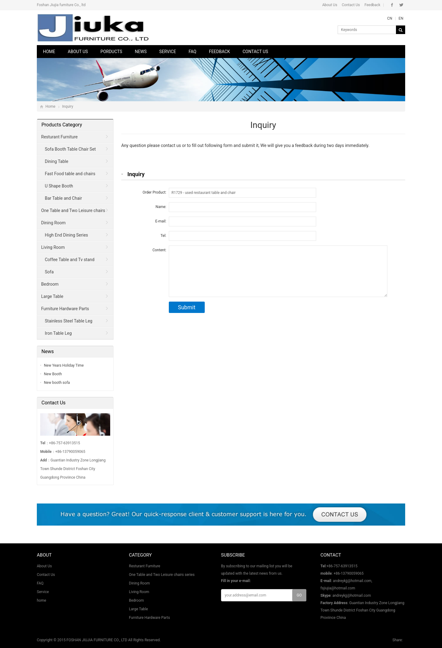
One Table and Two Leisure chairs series (71, 212)
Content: (159, 250)
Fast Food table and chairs (70, 173)
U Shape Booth (59, 185)
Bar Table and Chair (63, 198)
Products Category (61, 125)
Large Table (52, 296)
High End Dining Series (66, 235)
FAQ (192, 51)
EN (401, 18)
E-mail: (160, 221)
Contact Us (351, 5)
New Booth (53, 374)
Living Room (53, 247)
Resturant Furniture (59, 136)
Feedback (372, 5)
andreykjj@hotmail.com (351, 595)
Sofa (49, 271)
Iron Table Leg (58, 333)
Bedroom (50, 284)
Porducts (111, 51)
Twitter (401, 5)
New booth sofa (57, 382)
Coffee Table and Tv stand (70, 259)
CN (389, 18)
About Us (329, 5)
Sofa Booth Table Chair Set (70, 149)
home (41, 600)
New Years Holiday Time (64, 365)
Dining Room (53, 222)
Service (167, 51)
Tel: (163, 235)
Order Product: (154, 192)
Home (49, 51)
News (141, 51)
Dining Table (56, 161)
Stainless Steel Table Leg (68, 320)
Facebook (392, 5)
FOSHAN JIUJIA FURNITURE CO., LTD (97, 640)
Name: (161, 207)
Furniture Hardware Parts (65, 308)
